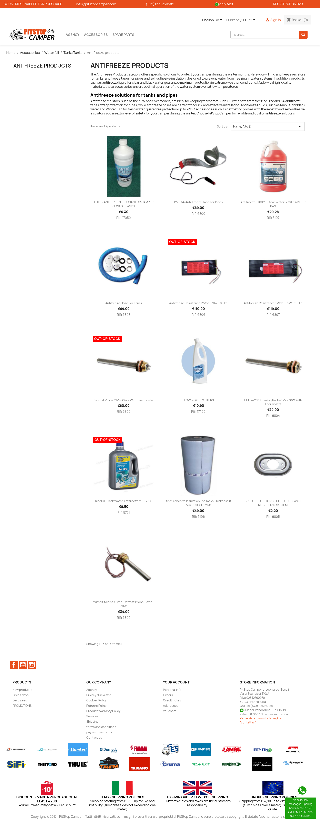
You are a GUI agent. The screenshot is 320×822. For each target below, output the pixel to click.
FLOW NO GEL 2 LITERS (198, 400)
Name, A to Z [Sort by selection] (267, 126)
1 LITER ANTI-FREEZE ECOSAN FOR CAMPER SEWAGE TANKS (123, 204)
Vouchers (170, 711)
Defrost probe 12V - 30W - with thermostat (123, 400)
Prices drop (20, 695)
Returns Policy (96, 706)
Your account (176, 682)
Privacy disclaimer (98, 695)
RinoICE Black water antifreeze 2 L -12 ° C (123, 501)
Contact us (94, 737)
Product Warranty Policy (103, 711)
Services (92, 716)
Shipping (92, 721)
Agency (72, 34)
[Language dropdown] (212, 20)
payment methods (99, 732)
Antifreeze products (42, 65)
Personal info (172, 690)
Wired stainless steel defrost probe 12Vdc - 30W (123, 604)
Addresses (170, 706)
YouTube (23, 665)
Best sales (19, 700)
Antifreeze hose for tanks (123, 303)
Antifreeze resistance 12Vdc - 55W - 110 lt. (273, 303)
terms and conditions (101, 727)
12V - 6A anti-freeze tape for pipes (198, 202)
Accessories (96, 34)
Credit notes (172, 700)
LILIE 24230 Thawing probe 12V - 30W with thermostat (273, 402)
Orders (168, 695)
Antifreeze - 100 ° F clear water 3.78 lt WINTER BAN (273, 204)
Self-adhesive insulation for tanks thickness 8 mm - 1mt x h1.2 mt (198, 503)
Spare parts (123, 34)
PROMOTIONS (22, 706)
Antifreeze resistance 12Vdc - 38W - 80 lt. (198, 303)
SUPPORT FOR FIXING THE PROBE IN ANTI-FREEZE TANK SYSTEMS (273, 503)
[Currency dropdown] (250, 20)
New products (22, 690)
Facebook (14, 665)
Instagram (32, 665)
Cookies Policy (96, 700)
